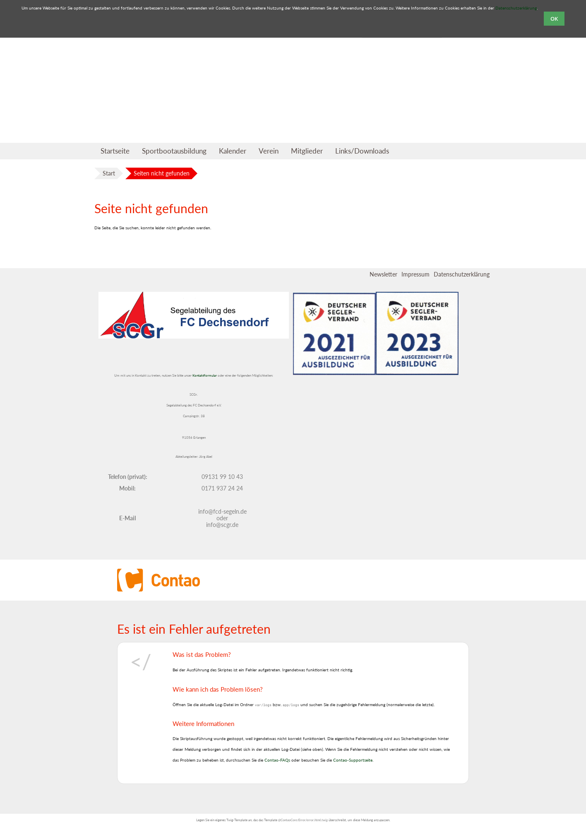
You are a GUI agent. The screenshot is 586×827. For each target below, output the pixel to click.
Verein (269, 151)
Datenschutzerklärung (516, 7)
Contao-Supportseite (352, 759)
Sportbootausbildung (174, 151)
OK (554, 18)
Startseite (115, 151)
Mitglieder (307, 151)
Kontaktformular (204, 375)
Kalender (232, 151)
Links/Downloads (362, 151)
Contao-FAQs (277, 759)
